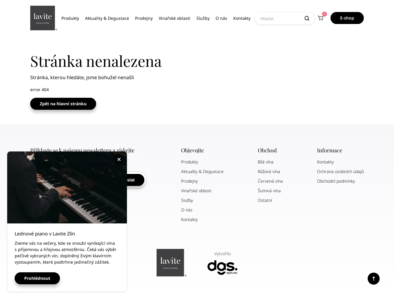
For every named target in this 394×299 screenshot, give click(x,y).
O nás (221, 18)
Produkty (70, 18)
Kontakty (242, 18)
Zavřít (120, 159)
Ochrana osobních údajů (340, 171)
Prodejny (144, 18)
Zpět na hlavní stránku (63, 103)
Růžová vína (269, 171)
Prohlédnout (37, 278)
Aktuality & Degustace (107, 18)
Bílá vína (266, 162)
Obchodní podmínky (336, 181)
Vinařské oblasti (174, 18)
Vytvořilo (222, 263)
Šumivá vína (269, 190)
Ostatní (265, 200)
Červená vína (270, 181)
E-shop (347, 18)
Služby (203, 18)
